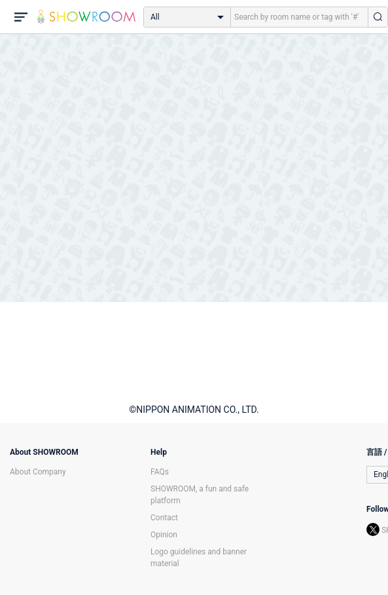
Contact (164, 517)
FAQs (159, 471)
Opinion (163, 534)
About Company (38, 471)
